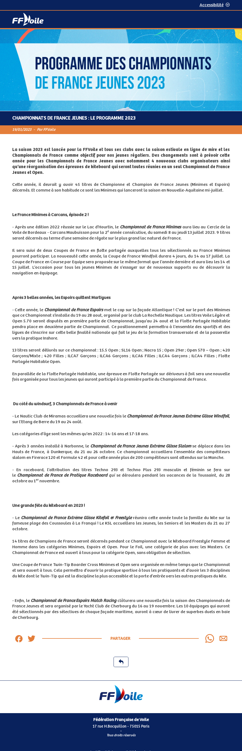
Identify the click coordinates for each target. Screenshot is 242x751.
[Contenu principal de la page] (121, 354)
